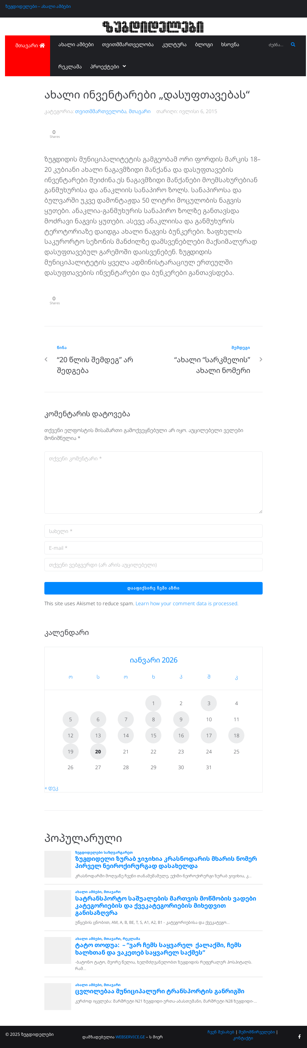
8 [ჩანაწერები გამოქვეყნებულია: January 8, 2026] (153, 719)
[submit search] (293, 45)
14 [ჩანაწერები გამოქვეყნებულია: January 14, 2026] (126, 735)
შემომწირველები (257, 1031)
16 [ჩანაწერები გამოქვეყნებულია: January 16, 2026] (181, 735)
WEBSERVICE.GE (131, 1036)
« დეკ (51, 787)
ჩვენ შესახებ (221, 1031)
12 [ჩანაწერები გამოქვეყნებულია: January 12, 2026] (70, 735)
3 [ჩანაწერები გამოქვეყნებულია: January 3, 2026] (209, 703)
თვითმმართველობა (100, 111)
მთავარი (140, 111)
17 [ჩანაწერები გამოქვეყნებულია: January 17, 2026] (209, 735)
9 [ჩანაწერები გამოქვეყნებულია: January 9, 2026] (181, 719)
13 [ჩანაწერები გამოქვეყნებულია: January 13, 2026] (98, 735)
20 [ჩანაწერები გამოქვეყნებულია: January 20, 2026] (98, 751)
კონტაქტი (243, 1037)
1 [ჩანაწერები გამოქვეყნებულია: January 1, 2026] (153, 703)
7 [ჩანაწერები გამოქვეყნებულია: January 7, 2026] (126, 719)
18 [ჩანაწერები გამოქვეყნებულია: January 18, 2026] (236, 735)
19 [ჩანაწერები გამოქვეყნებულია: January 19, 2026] (70, 751)
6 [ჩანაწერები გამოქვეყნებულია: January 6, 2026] (98, 719)
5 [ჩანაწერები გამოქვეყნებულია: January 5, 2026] (70, 719)
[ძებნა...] (277, 44)
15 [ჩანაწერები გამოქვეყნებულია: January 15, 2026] (153, 735)
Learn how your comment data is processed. (187, 603)
